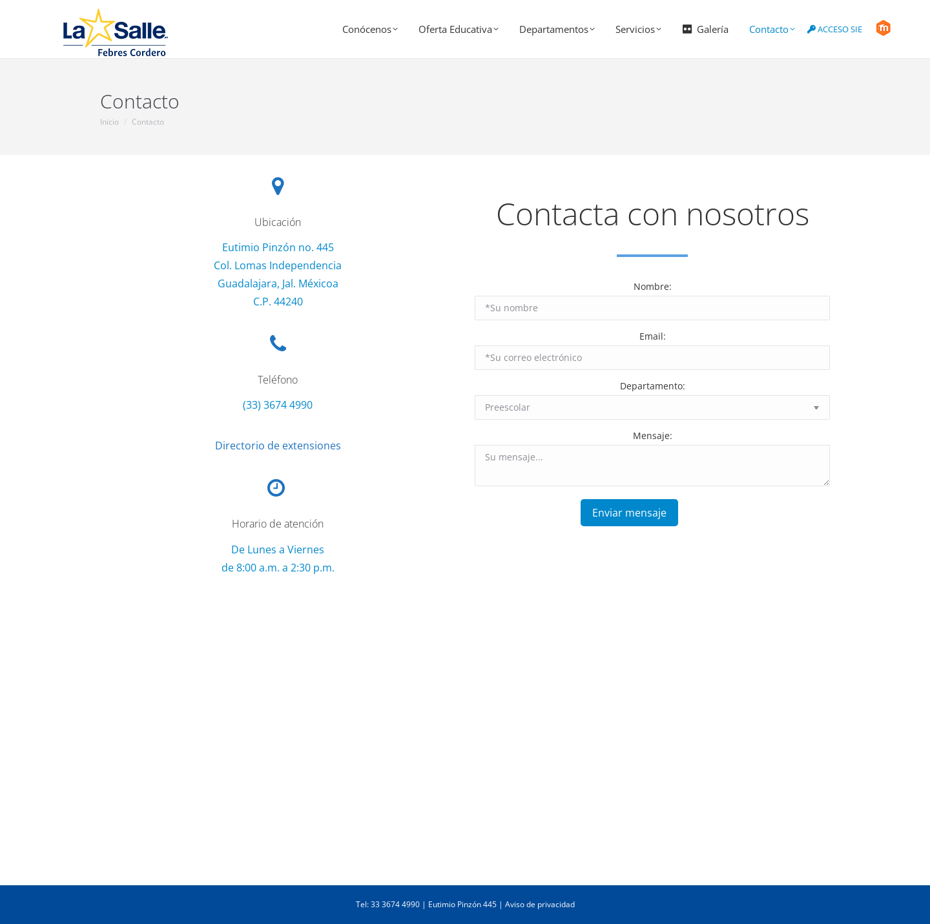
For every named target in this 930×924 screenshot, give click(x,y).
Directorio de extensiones (278, 445)
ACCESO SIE (834, 29)
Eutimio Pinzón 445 (462, 904)
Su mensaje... (652, 465)
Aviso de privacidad (540, 904)
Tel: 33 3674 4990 (388, 904)
